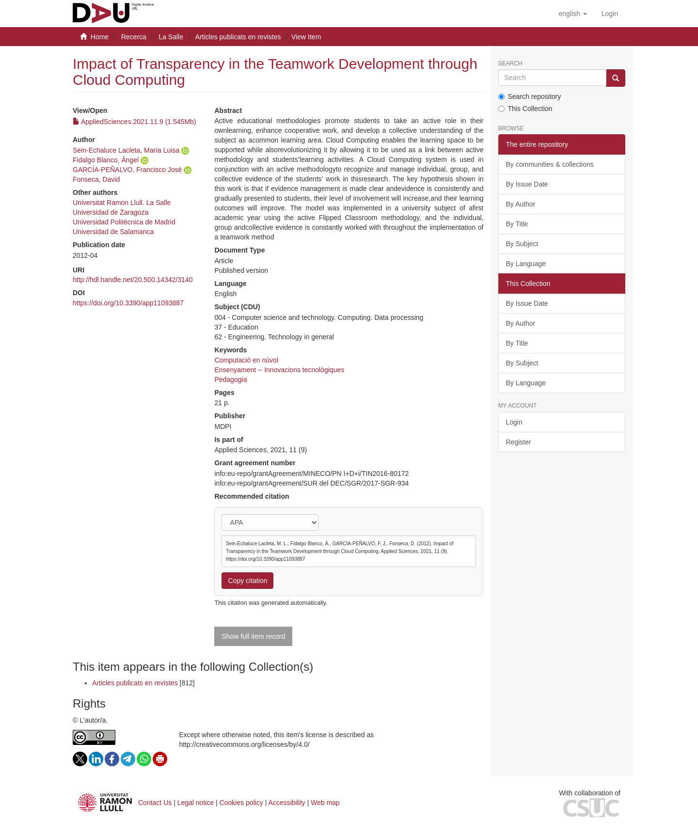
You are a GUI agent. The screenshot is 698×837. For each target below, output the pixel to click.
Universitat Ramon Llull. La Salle (122, 202)
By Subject (522, 244)
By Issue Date (527, 184)
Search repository (529, 96)
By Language (526, 264)
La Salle (171, 37)
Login (514, 422)
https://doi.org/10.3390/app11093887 (128, 303)
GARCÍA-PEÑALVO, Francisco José (127, 170)
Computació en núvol (246, 360)
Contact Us (155, 802)
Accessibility (287, 802)
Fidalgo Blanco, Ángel (106, 160)
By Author (521, 204)
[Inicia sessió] (609, 13)
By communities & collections (550, 164)
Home (100, 37)
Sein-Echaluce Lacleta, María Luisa (126, 150)
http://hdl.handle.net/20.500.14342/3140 (133, 280)
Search (510, 64)
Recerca (133, 37)
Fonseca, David (96, 179)
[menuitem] (609, 13)
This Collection (525, 108)
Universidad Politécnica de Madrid (124, 222)
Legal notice (195, 802)
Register (518, 442)
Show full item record (253, 636)
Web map (325, 802)
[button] (572, 13)
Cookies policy (241, 802)
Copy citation (247, 580)
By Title (517, 224)
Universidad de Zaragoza (110, 212)
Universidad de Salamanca (113, 232)
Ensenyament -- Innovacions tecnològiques (279, 370)
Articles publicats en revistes (238, 37)
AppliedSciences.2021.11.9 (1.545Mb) (134, 122)
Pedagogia (230, 379)
